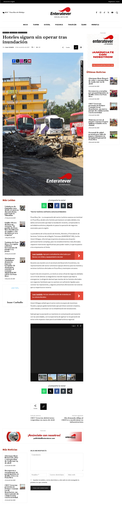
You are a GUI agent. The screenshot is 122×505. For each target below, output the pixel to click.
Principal (6, 32)
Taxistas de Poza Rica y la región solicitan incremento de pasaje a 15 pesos (12, 246)
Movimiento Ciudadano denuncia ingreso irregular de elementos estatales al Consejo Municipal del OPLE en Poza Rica (11, 267)
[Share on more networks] (69, 205)
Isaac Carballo (9, 47)
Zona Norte (13, 32)
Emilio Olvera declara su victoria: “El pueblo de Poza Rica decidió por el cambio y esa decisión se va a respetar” (12, 229)
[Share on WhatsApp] (44, 205)
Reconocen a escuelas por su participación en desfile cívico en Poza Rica (12, 474)
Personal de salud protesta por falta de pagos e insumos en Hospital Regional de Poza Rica (97, 136)
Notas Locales (22, 32)
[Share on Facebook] (57, 205)
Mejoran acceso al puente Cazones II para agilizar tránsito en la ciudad (98, 122)
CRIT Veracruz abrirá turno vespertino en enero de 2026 (42, 419)
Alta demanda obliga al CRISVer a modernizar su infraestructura (72, 420)
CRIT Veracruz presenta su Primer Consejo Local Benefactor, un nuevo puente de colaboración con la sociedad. (12, 491)
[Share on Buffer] (63, 205)
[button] (116, 12)
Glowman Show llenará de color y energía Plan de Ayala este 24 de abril (11, 459)
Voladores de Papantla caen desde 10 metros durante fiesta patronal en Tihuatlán (12, 211)
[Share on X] (50, 205)
